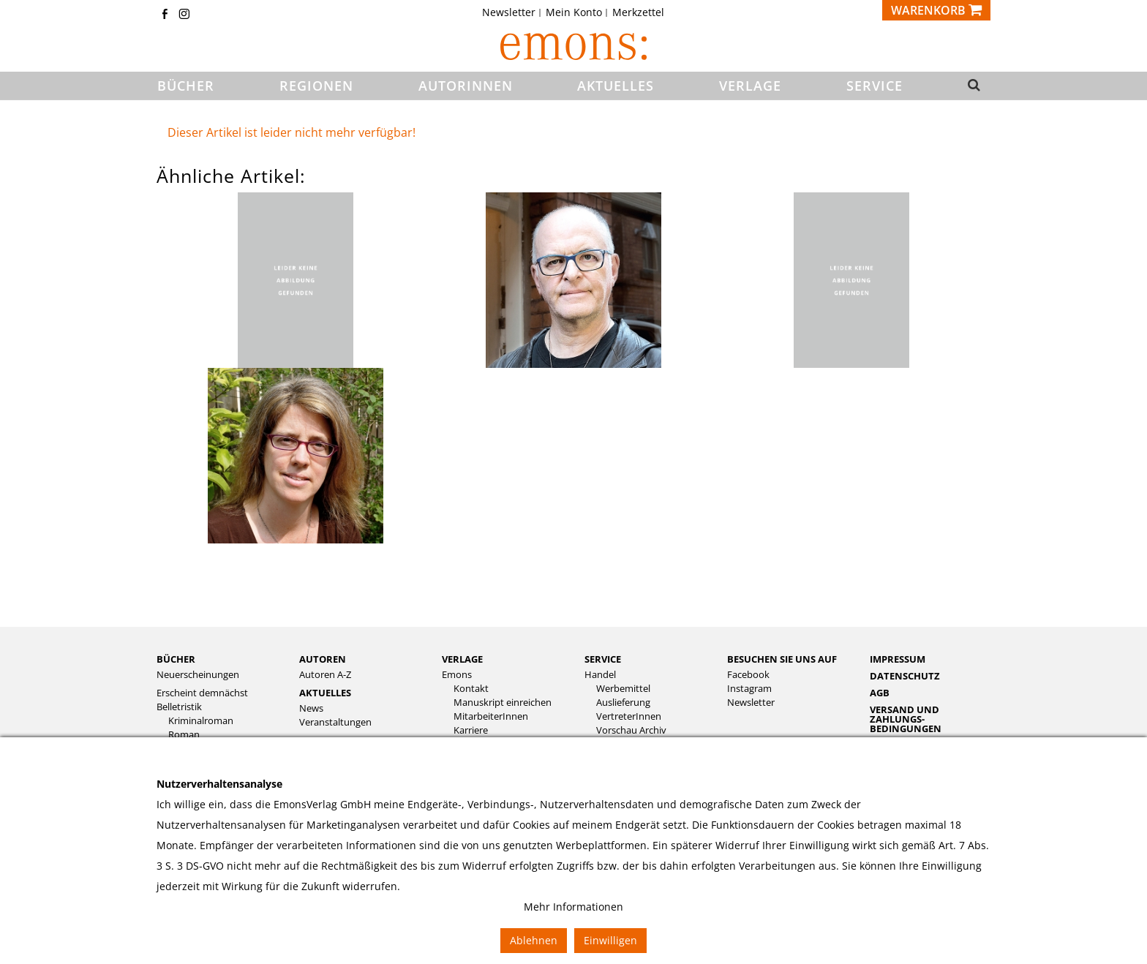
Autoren (322, 659)
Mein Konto (574, 12)
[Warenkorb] (936, 10)
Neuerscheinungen (198, 674)
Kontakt (471, 688)
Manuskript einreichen (503, 702)
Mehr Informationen (573, 907)
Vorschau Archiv (631, 730)
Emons (457, 674)
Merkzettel (638, 12)
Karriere (471, 730)
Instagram (749, 688)
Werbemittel (623, 688)
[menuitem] (513, 12)
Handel (600, 674)
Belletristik (179, 706)
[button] (969, 86)
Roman (184, 734)
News (311, 708)
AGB (880, 692)
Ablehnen (533, 940)
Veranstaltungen (335, 722)
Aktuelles (325, 692)
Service (602, 659)
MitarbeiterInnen (491, 716)
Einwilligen (610, 940)
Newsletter (508, 12)
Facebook (748, 674)
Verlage (462, 659)
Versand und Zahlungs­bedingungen (905, 719)
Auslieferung (623, 702)
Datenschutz (905, 675)
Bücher (176, 659)
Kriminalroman (200, 720)
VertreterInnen (628, 716)
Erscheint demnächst (202, 693)
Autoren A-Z (325, 674)
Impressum (897, 659)
